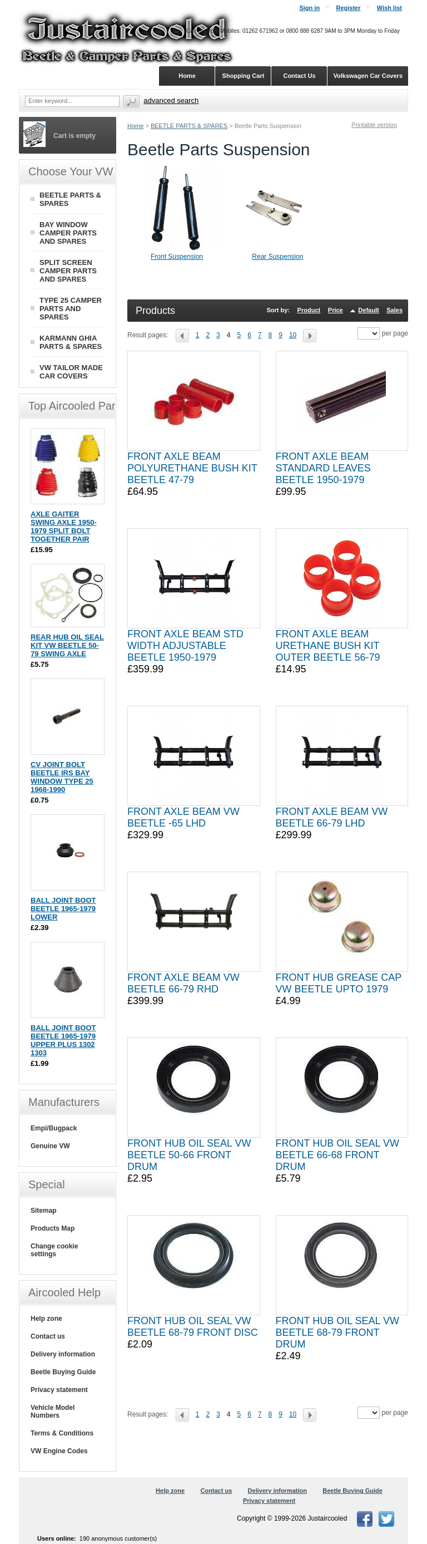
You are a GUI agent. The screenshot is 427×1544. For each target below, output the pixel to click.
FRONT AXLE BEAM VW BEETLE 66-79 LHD (332, 817)
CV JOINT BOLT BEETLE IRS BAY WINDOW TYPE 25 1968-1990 (62, 777)
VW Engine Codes (59, 1451)
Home (135, 125)
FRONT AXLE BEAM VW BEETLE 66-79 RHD (183, 983)
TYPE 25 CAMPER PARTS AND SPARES (70, 308)
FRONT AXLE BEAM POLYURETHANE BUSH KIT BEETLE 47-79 (192, 468)
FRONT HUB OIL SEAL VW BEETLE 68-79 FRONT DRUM (337, 1332)
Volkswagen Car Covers (368, 75)
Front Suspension (177, 256)
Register (348, 7)
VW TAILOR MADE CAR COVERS (71, 371)
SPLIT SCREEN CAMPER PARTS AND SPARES (68, 270)
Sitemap (44, 1210)
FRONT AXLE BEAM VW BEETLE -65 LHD (183, 817)
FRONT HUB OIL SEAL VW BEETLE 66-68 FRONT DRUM (337, 1155)
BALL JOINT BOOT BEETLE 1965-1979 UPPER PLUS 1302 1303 (63, 1040)
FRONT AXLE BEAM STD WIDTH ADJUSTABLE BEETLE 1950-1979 (185, 645)
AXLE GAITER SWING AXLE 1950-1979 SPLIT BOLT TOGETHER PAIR (64, 526)
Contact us (48, 1336)
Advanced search (170, 100)
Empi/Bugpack (54, 1128)
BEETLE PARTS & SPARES (189, 125)
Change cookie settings (54, 1250)
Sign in (309, 7)
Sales (394, 310)
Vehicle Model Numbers (53, 1411)
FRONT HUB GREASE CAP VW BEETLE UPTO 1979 (338, 983)
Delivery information (63, 1354)
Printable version (374, 124)
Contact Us (299, 75)
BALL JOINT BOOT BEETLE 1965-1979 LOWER (63, 908)
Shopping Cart (243, 75)
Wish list (389, 7)
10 (292, 335)
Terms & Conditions (62, 1433)
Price (335, 310)
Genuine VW (50, 1146)
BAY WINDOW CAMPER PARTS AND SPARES (68, 232)
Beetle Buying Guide (63, 1372)
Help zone (46, 1318)
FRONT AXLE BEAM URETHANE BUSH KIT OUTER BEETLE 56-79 (328, 645)
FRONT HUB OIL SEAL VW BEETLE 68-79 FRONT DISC (192, 1326)
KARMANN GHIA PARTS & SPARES (70, 342)
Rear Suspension (277, 256)
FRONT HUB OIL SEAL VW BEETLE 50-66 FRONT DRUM (189, 1155)
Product (309, 310)
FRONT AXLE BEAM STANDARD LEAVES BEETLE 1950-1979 (323, 468)
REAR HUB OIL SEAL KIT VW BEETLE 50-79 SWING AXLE (67, 645)
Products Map (53, 1228)
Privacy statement (59, 1390)
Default (368, 310)
